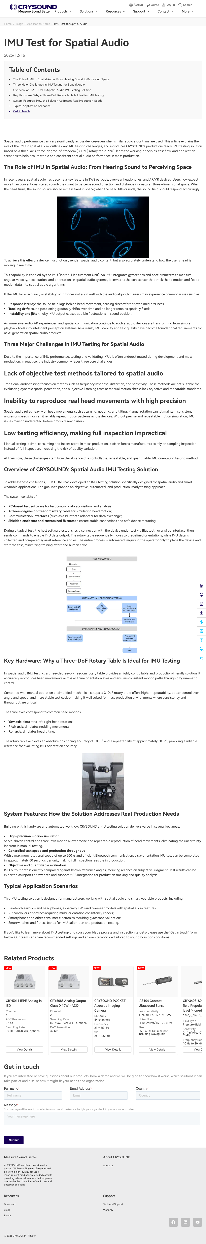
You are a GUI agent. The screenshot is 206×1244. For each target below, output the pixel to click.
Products (64, 11)
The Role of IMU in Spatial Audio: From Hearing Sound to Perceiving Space (61, 79)
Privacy (31, 1235)
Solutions (89, 11)
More (188, 11)
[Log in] (168, 4)
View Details (24, 1049)
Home (8, 23)
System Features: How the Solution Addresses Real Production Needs (57, 100)
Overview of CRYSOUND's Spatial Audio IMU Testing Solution (52, 90)
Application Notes (38, 23)
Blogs (19, 23)
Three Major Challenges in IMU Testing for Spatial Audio (49, 84)
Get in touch (21, 111)
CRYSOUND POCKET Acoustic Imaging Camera (110, 1005)
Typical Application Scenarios (31, 106)
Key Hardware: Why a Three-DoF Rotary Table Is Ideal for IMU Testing (58, 95)
